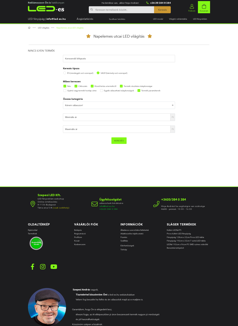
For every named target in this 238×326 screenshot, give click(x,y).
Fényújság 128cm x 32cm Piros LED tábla (185, 237)
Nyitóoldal (32, 230)
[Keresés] (162, 9)
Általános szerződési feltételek (135, 230)
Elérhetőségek (127, 245)
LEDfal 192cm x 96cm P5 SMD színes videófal (187, 244)
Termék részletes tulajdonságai (138, 86)
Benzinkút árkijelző (175, 248)
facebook (32, 266)
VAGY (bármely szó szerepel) (114, 73)
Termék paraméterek (150, 90)
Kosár (77, 240)
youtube (53, 266)
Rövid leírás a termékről (105, 86)
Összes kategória (73, 99)
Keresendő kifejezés (75, 58)
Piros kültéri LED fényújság (179, 233)
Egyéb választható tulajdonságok (119, 90)
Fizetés (124, 237)
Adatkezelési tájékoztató (132, 233)
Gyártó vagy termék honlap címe (82, 90)
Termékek (32, 233)
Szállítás (124, 240)
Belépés (78, 230)
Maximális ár (71, 129)
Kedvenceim (79, 244)
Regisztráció (80, 233)
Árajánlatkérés (85, 18)
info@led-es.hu (56, 18)
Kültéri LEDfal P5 (174, 230)
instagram (43, 266)
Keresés (119, 140)
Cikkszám (82, 86)
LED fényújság (36, 18)
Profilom (78, 237)
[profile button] (192, 7)
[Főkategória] (29, 27)
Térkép (124, 249)
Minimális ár (71, 117)
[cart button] (204, 7)
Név (69, 86)
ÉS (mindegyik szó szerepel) (80, 73)
